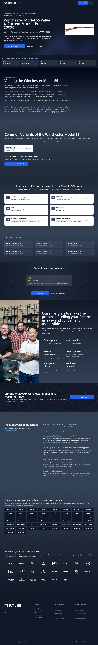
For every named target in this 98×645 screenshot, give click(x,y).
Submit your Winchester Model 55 (49, 109)
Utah (43, 528)
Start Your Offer (83, 3)
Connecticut (77, 509)
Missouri (9, 521)
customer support (9, 430)
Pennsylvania (66, 524)
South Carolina (88, 524)
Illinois (54, 513)
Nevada (43, 521)
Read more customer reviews (59, 293)
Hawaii (32, 513)
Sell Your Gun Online (80, 608)
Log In (91, 3)
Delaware (88, 509)
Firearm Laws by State (80, 618)
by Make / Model (18, 13)
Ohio (32, 524)
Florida (10, 513)
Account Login (58, 613)
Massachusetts (54, 517)
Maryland (43, 517)
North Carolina (10, 524)
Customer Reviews (38, 617)
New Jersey (66, 521)
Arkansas (43, 509)
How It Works (37, 610)
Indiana (66, 513)
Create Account (58, 610)
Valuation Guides (8, 13)
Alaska (21, 509)
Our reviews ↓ (30, 46)
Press (77, 641)
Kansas (88, 513)
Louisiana (21, 517)
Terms (84, 641)
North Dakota (21, 524)
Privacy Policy (58, 616)
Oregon (54, 524)
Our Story (36, 608)
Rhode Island (77, 524)
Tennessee (21, 528)
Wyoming (21, 532)
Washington (77, 528)
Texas (32, 528)
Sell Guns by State (79, 616)
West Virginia (88, 528)
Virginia (66, 528)
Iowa (77, 513)
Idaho (43, 513)
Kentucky (9, 517)
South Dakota (10, 528)
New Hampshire (54, 521)
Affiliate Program (38, 615)
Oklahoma (43, 524)
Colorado (65, 509)
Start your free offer (40, 293)
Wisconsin (10, 532)
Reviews (45, 3)
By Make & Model (27, 631)
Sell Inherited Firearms (80, 613)
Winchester (27, 13)
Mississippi (88, 517)
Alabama (9, 509)
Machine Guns (44, 631)
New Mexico (77, 521)
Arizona (32, 509)
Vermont (54, 528)
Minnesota (77, 517)
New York (88, 521)
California (54, 509)
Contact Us (57, 608)
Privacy (92, 641)
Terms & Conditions (59, 618)
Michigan (65, 517)
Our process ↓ (39, 46)
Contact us (52, 3)
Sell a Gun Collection (80, 610)
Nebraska (32, 521)
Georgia (21, 513)
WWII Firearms (81, 631)
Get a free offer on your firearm (14, 46)
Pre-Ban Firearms (63, 631)
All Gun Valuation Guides (10, 631)
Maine (32, 517)
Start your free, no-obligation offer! (16, 164)
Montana (21, 521)
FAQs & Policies (37, 612)
